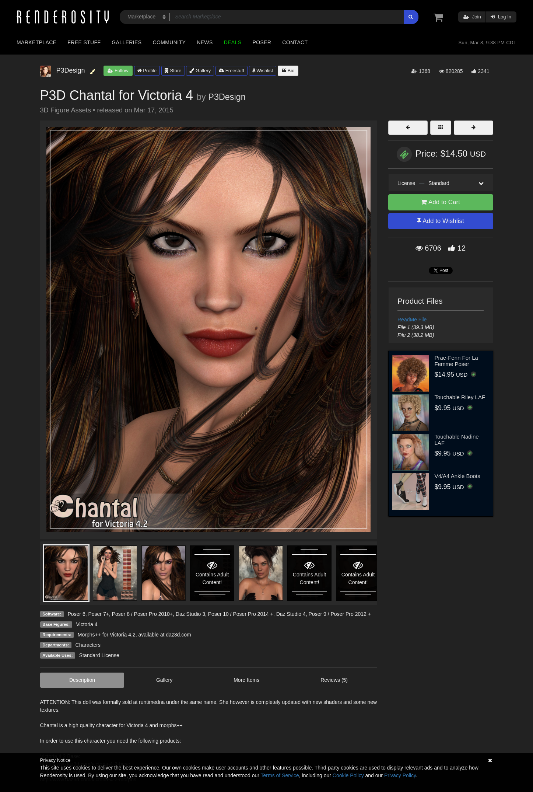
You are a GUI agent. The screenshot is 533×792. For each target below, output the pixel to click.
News (205, 42)
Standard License (99, 655)
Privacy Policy (400, 775)
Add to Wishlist (440, 220)
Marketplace (36, 42)
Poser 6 (76, 614)
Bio (288, 70)
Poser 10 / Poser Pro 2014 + (240, 614)
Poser (261, 42)
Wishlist (262, 70)
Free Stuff (84, 42)
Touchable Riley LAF (460, 397)
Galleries (126, 42)
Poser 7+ (98, 614)
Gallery (200, 70)
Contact (295, 42)
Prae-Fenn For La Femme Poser (456, 361)
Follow (118, 70)
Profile (147, 70)
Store (173, 70)
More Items (246, 680)
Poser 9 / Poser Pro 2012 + (340, 614)
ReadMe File (412, 319)
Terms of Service (280, 775)
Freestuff (231, 70)
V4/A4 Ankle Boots (457, 476)
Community (169, 42)
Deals (233, 42)
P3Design (226, 97)
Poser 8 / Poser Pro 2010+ (142, 614)
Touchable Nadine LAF (457, 439)
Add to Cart (440, 202)
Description (82, 680)
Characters (88, 645)
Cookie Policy (348, 775)
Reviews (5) (334, 680)
